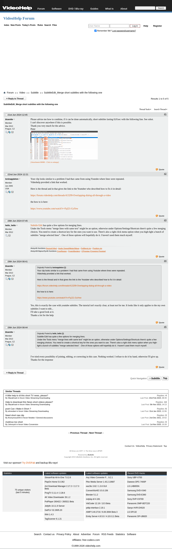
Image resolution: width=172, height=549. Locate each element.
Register (157, 26)
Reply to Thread (15, 98)
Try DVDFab (28, 462)
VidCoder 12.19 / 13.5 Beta (98, 503)
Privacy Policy (64, 534)
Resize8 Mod (51, 248)
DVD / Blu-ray (75, 8)
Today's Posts (28, 25)
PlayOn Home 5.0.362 (54, 482)
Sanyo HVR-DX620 (136, 508)
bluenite (9, 119)
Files (54, 25)
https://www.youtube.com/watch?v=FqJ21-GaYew (54, 208)
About (123, 8)
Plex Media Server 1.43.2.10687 (100, 482)
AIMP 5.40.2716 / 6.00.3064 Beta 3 (101, 512)
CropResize (62, 251)
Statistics (120, 534)
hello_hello (10, 225)
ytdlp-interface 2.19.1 (95, 508)
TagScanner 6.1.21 (53, 519)
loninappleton (11, 179)
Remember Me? (103, 31)
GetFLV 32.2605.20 (53, 510)
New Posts (16, 25)
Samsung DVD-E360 (136, 495)
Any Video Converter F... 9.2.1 (99, 477)
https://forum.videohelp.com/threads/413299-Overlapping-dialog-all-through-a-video (71, 195)
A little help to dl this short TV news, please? (26, 395)
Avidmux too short (14, 422)
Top (165, 378)
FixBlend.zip (86, 248)
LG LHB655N (133, 486)
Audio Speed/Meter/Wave (68, 248)
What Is (109, 8)
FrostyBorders (74, 251)
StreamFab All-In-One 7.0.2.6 (58, 477)
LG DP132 (132, 512)
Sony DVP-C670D (135, 499)
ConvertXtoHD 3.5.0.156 (97, 490)
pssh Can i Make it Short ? (18, 408)
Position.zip (97, 248)
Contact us (49, 534)
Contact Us (129, 446)
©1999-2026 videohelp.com (86, 545)
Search (47, 25)
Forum (41, 8)
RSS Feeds (107, 534)
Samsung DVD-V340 (136, 490)
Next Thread (95, 433)
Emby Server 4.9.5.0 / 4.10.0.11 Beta (102, 516)
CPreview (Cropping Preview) (93, 251)
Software (56, 8)
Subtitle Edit (36, 225)
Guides (94, 8)
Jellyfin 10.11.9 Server (55, 506)
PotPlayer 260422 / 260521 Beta (59, 501)
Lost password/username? (124, 31)
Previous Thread (78, 433)
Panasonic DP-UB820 (137, 516)
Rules (40, 25)
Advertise (86, 534)
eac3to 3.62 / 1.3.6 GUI (96, 486)
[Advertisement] (87, 62)
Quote (160, 169)
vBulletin (90, 455)
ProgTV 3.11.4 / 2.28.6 (55, 493)
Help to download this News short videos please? (29, 402)
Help (145, 26)
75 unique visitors (22, 490)
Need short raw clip (14, 415)
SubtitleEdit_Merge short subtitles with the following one (73, 92)
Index (6, 25)
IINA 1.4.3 (49, 514)
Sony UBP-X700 (134, 477)
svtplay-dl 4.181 (93, 499)
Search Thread (160, 109)
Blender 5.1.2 (92, 495)
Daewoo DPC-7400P (136, 482)
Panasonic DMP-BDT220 (138, 503)
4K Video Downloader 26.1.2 (57, 497)
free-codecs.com (91, 540)
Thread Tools (144, 109)
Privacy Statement (154, 446)
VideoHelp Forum (18, 18)
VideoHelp (140, 446)
